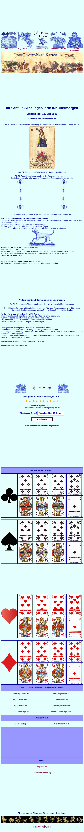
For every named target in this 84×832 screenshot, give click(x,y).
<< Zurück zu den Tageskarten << (14, 345)
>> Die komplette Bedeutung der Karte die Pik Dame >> (22, 341)
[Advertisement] (42, 16)
